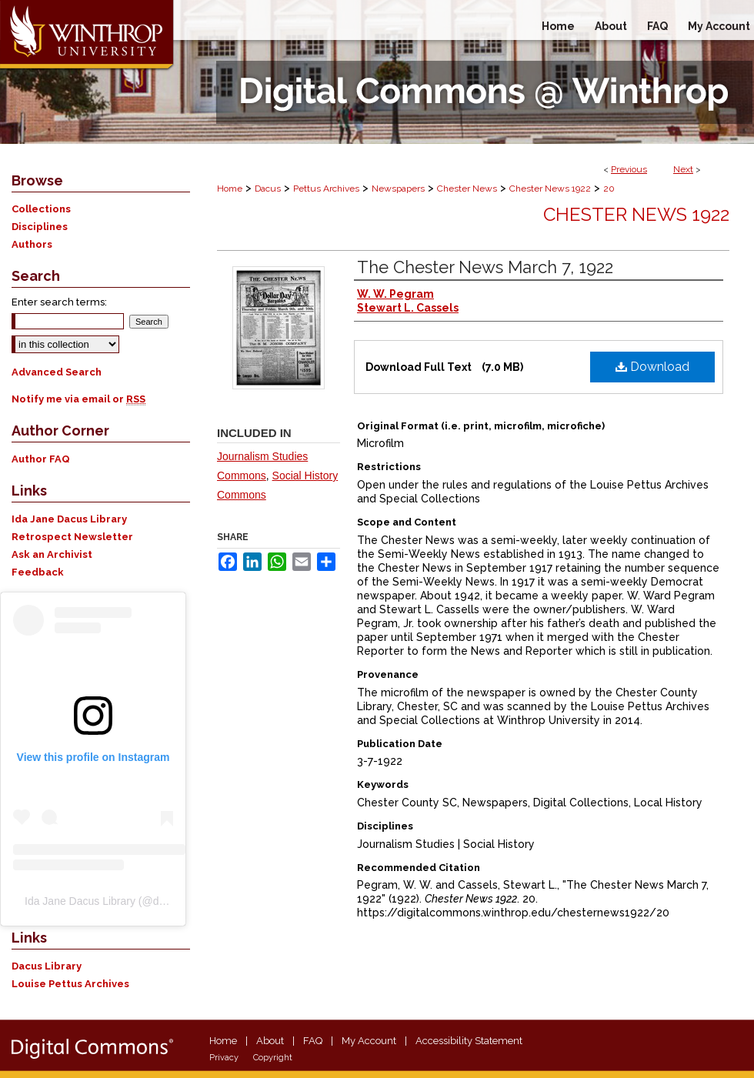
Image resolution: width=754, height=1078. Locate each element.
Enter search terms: (59, 302)
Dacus (268, 188)
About (270, 1040)
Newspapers (398, 188)
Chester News (467, 188)
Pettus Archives (326, 188)
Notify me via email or (78, 399)
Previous (629, 169)
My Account (369, 1040)
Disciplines (40, 226)
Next (683, 169)
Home (229, 188)
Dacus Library (47, 966)
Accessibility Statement (468, 1040)
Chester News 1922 (550, 188)
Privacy (224, 1058)
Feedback (38, 572)
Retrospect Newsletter (72, 536)
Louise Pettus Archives (70, 984)
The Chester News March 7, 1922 (485, 267)
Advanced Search (57, 372)
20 (609, 188)
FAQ (312, 1040)
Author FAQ (41, 459)
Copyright (272, 1058)
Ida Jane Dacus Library (69, 519)
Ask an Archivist (52, 554)
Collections (41, 209)
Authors (32, 244)
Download (652, 366)
